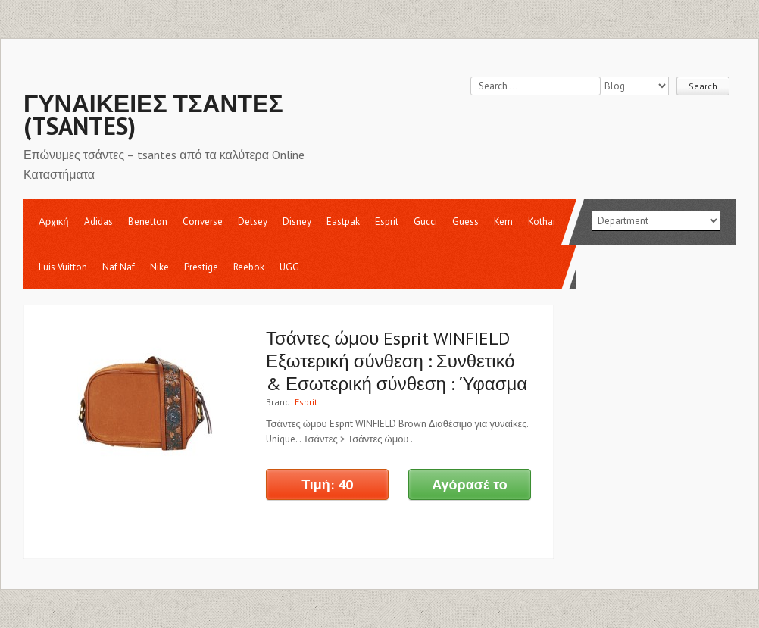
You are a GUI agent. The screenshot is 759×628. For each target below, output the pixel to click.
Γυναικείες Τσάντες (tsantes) (153, 114)
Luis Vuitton (63, 267)
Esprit (386, 221)
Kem (503, 221)
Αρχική (54, 221)
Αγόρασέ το (470, 484)
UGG (289, 267)
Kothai (541, 221)
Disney (297, 221)
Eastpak (343, 221)
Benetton (147, 221)
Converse (203, 221)
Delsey (252, 221)
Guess (465, 221)
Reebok (248, 267)
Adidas (98, 221)
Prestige (201, 267)
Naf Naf (118, 267)
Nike (159, 267)
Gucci (425, 221)
